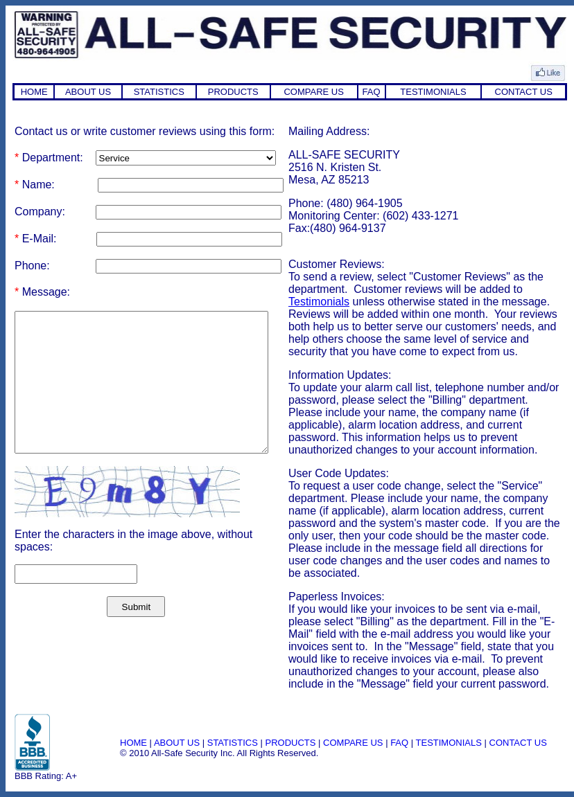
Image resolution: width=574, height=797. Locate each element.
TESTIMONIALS (433, 92)
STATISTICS (159, 92)
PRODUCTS (233, 92)
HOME (34, 92)
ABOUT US (88, 92)
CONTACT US (524, 92)
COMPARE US (313, 92)
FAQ (372, 92)
